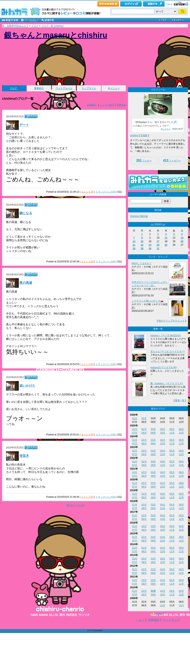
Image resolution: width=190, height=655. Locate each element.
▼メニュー (114, 88)
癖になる (25, 213)
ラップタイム (89, 88)
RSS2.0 (159, 614)
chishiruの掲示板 (139, 216)
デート (24, 124)
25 (166, 245)
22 (142, 245)
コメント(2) (87, 191)
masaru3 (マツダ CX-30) (163, 367)
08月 (143, 432)
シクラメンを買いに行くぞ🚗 (147, 301)
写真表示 (121, 105)
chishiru (134, 135)
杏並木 (24, 456)
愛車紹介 (39, 88)
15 (142, 241)
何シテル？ (166, 129)
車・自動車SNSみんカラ (15, 25)
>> (163, 224)
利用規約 (153, 619)
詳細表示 (92, 105)
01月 (134, 418)
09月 (153, 432)
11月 (171, 432)
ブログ (34, 25)
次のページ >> (75, 505)
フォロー (144, 160)
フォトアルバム (64, 88)
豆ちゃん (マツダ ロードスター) (167, 351)
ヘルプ (169, 4)
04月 (162, 429)
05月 (171, 429)
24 (158, 245)
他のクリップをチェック (171, 320)
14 (134, 241)
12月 (181, 432)
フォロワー (172, 160)
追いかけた (27, 385)
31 (158, 248)
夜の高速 (25, 283)
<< (152, 224)
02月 (143, 418)
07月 (134, 432)
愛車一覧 (180, 400)
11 (166, 237)
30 (150, 248)
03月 (153, 429)
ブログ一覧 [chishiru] (52, 25)
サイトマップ (171, 619)
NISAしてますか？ (142, 263)
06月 (181, 429)
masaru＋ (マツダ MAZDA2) (165, 335)
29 (142, 248)
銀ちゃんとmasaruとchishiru (55, 35)
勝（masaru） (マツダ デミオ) (166, 383)
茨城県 (143, 135)
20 (182, 241)
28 (134, 248)
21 (134, 245)
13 (182, 237)
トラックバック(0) (105, 191)
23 (150, 245)
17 (158, 241)
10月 (162, 432)
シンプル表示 (107, 105)
